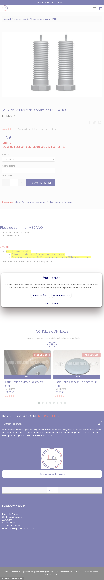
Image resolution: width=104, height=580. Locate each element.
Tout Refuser (40, 295)
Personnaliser (52, 303)
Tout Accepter (61, 295)
